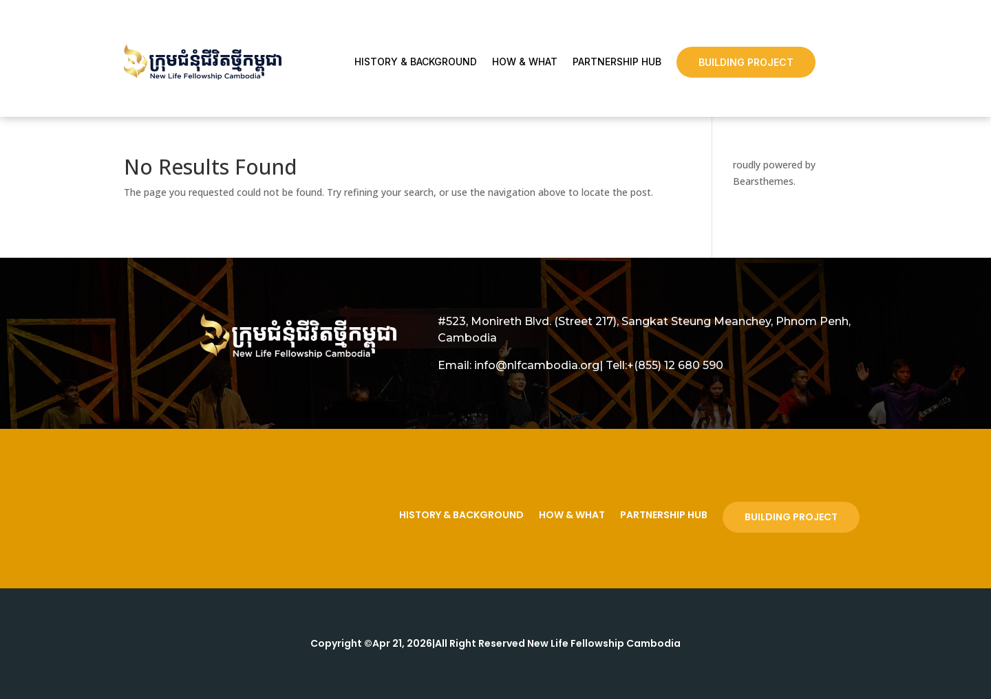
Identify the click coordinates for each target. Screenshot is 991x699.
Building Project (746, 62)
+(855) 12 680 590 (675, 365)
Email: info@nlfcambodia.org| (520, 365)
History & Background (415, 62)
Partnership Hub (617, 62)
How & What (524, 62)
